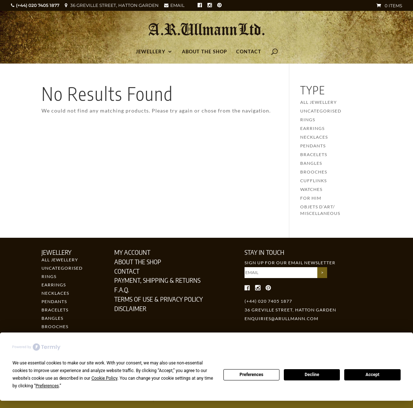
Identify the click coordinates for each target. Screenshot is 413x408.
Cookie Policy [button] (104, 378)
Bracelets (313, 154)
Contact (248, 51)
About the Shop (204, 51)
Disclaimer (130, 308)
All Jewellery (318, 102)
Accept (373, 374)
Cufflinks (313, 180)
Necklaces (314, 137)
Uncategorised (320, 111)
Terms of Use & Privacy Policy (158, 299)
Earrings (312, 128)
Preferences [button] (47, 385)
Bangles (311, 163)
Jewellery (151, 51)
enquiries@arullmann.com (281, 318)
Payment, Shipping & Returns (157, 280)
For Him (310, 198)
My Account (132, 252)
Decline (312, 374)
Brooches (313, 172)
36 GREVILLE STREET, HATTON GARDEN (114, 5)
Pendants (313, 145)
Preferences (251, 374)
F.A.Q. (121, 289)
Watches (311, 189)
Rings (307, 119)
